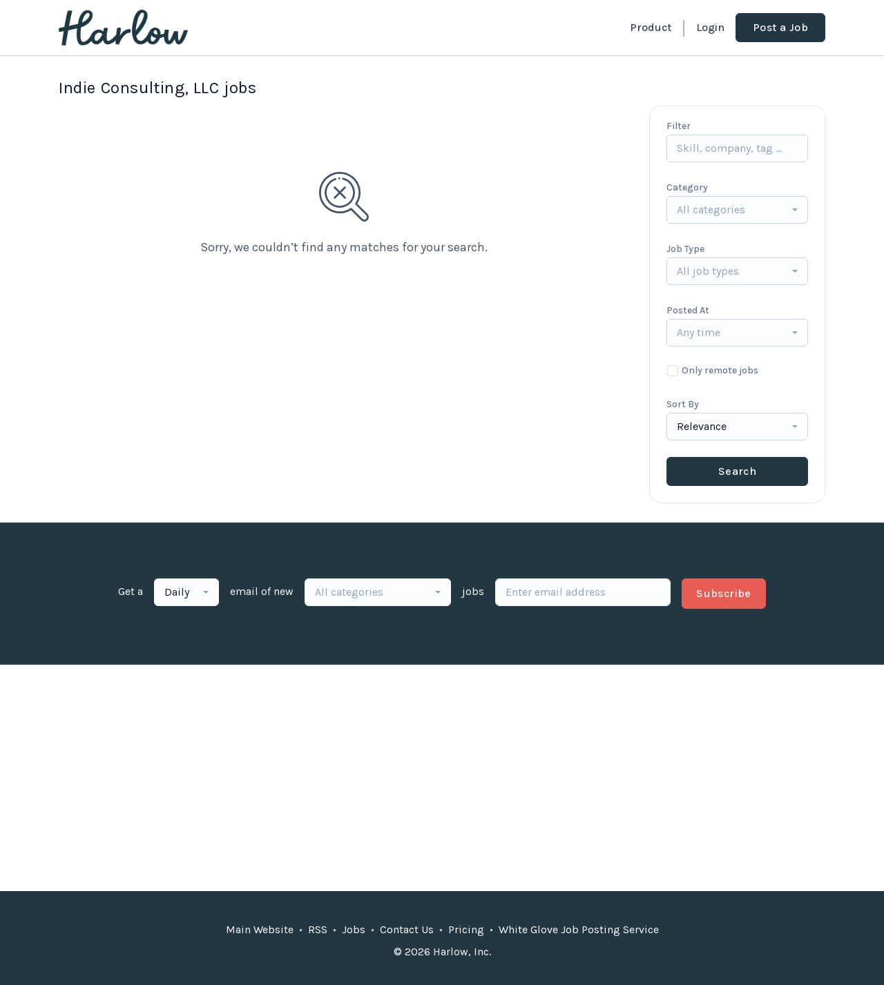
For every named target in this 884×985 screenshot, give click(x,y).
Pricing (466, 929)
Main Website (260, 929)
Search (737, 471)
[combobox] (737, 210)
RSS (317, 929)
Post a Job (780, 27)
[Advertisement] (442, 778)
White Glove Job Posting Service (579, 929)
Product (650, 27)
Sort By (682, 404)
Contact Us (407, 929)
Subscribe (723, 593)
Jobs (353, 929)
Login (710, 27)
